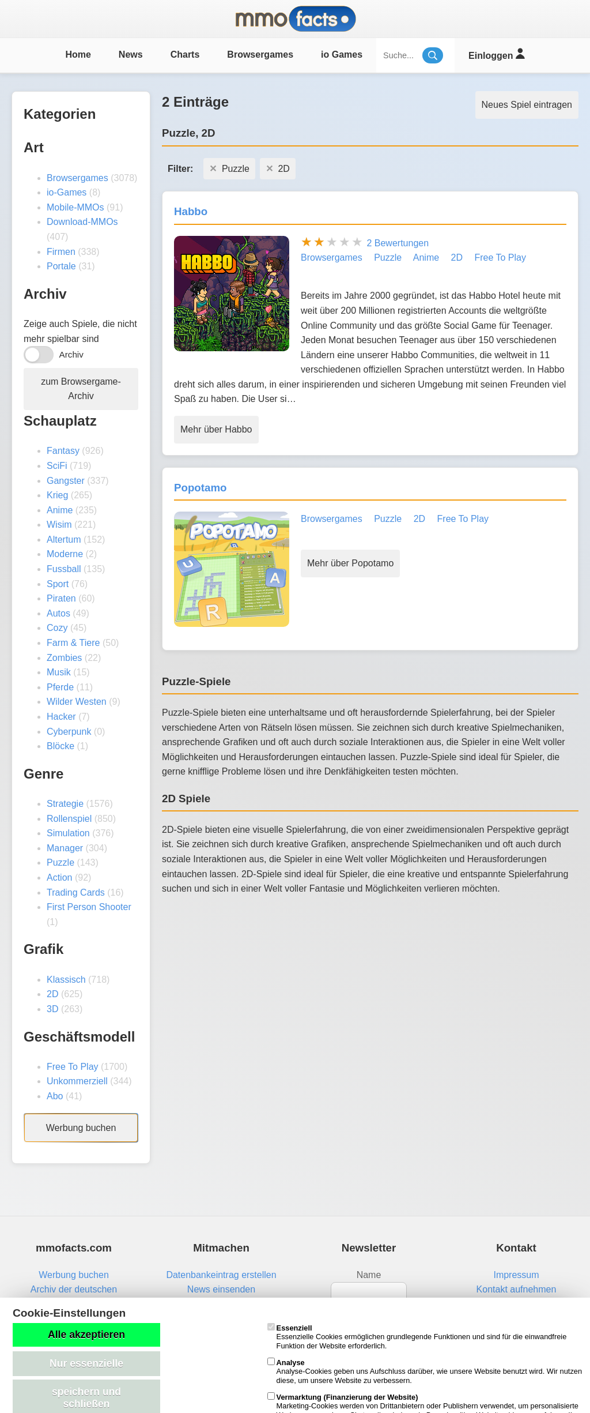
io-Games (66, 192)
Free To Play (73, 1067)
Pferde (60, 687)
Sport (58, 584)
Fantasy (63, 451)
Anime (60, 510)
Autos (58, 613)
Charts (185, 54)
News (131, 54)
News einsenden (221, 1289)
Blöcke (60, 746)
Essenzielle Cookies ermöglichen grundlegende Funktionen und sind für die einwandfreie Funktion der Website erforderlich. (417, 1337)
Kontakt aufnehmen (516, 1289)
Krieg (57, 495)
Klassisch (66, 979)
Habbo (190, 211)
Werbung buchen (81, 1128)
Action (59, 877)
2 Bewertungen (397, 243)
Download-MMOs (82, 222)
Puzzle (60, 862)
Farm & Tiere (73, 643)
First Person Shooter (89, 907)
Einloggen (496, 54)
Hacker (61, 716)
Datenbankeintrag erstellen (221, 1275)
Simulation (68, 833)
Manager (65, 848)
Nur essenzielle (86, 1363)
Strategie (65, 804)
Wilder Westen (77, 701)
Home (77, 54)
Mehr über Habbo (216, 429)
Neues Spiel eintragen (527, 105)
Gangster (66, 481)
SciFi (57, 466)
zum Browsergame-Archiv (81, 389)
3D (52, 1009)
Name (369, 1275)
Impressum (516, 1275)
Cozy (57, 628)
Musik (59, 672)
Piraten (61, 598)
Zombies (64, 658)
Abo (55, 1096)
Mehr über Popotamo (350, 563)
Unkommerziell (77, 1081)
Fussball (64, 569)
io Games (341, 54)
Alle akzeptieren (86, 1334)
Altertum (64, 539)
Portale (61, 266)
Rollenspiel (69, 819)
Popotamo (200, 488)
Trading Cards (76, 892)
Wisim (59, 524)
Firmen (61, 252)
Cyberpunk (69, 731)
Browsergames (260, 54)
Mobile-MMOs (75, 207)
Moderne (65, 554)
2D (52, 994)
